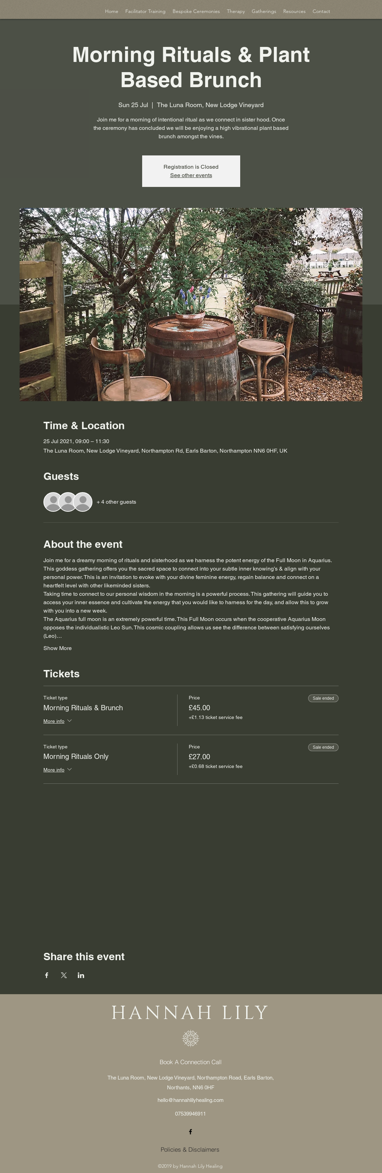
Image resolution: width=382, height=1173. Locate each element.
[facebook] (190, 1131)
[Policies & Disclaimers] (190, 1149)
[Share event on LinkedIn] (81, 975)
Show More (57, 648)
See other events (191, 175)
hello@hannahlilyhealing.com (191, 1100)
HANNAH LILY (190, 1013)
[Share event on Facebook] (46, 975)
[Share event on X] (64, 975)
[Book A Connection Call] (190, 1062)
